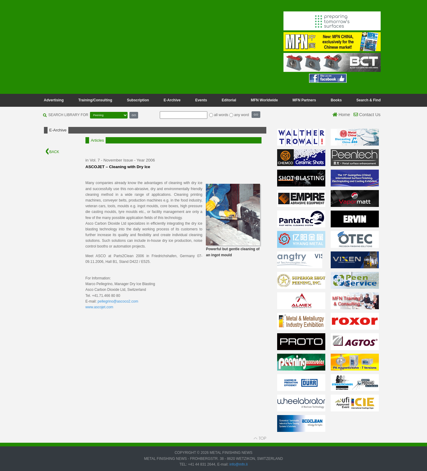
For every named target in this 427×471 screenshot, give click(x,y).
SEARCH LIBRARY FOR (68, 115)
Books (336, 100)
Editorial (229, 100)
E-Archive (172, 100)
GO (134, 115)
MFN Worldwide (264, 100)
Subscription (138, 100)
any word (241, 115)
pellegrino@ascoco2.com (117, 301)
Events (201, 100)
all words (221, 115)
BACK (52, 152)
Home (341, 114)
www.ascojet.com (99, 307)
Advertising (54, 100)
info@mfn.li (238, 464)
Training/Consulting (95, 100)
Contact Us (367, 114)
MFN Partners (304, 100)
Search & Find (368, 100)
